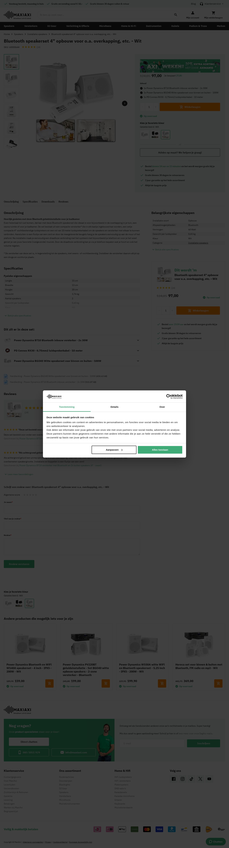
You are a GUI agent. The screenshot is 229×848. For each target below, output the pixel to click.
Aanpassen (114, 449)
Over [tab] (162, 406)
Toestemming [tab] (67, 406)
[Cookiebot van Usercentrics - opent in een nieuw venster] (169, 396)
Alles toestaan (160, 449)
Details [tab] (114, 406)
